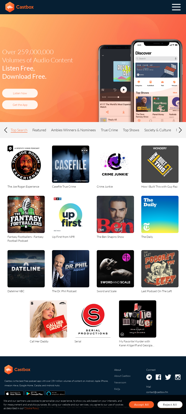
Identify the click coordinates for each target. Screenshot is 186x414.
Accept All (141, 404)
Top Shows (131, 130)
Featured (39, 130)
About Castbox (122, 375)
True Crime (109, 130)
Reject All (170, 404)
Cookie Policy (31, 408)
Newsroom (120, 382)
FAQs (117, 388)
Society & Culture (157, 130)
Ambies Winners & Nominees (73, 130)
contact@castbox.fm (157, 392)
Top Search (19, 130)
